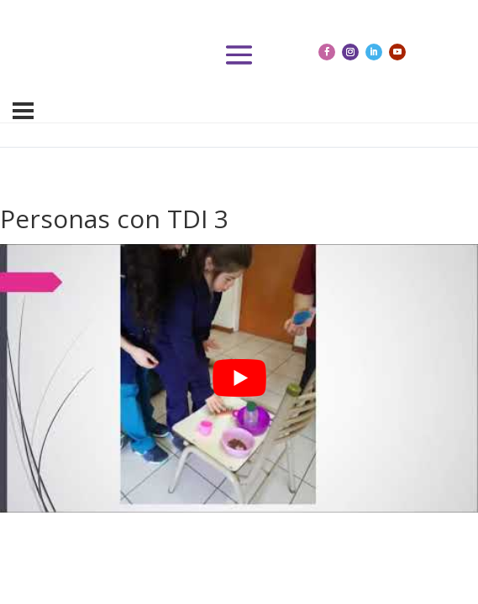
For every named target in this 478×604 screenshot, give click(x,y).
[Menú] (23, 110)
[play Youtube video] (239, 378)
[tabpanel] (239, 378)
